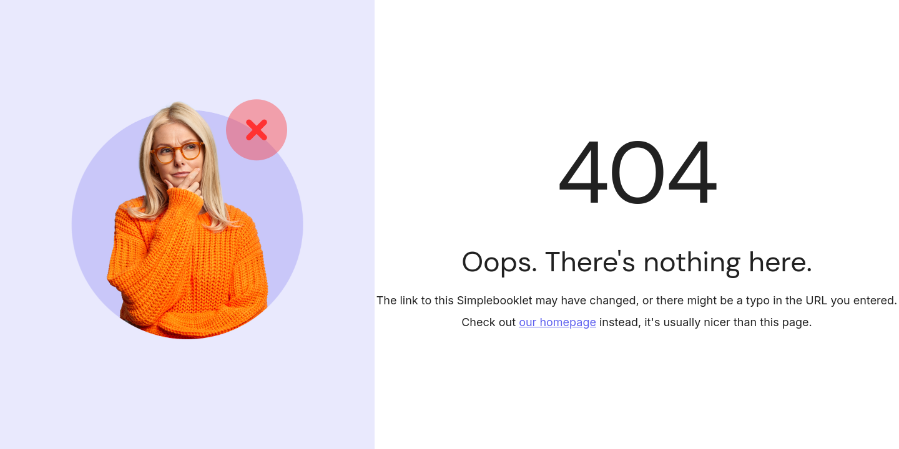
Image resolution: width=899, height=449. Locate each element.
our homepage (557, 322)
